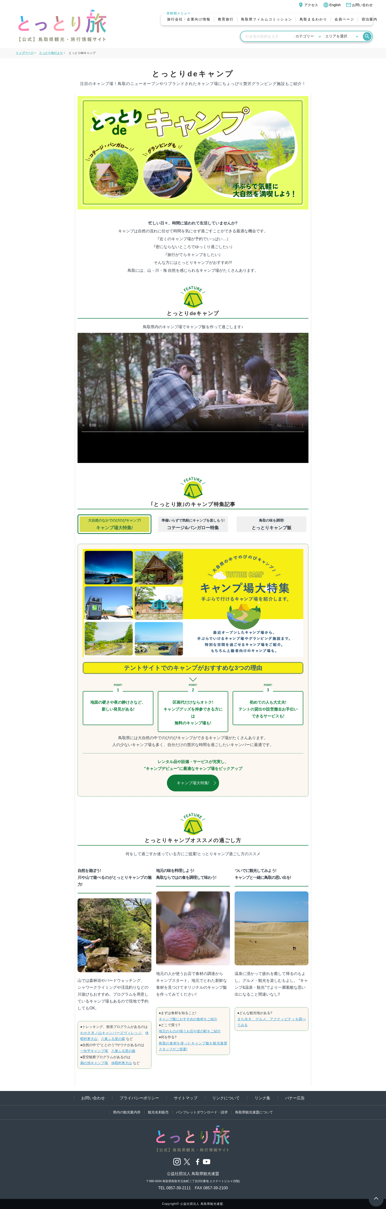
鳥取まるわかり (313, 19)
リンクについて (226, 1098)
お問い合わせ (359, 5)
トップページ (24, 53)
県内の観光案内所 (127, 1112)
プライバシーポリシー (139, 1098)
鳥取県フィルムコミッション (266, 19)
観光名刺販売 (158, 1112)
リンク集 (262, 1098)
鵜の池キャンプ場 (94, 1063)
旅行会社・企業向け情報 (188, 19)
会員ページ (344, 19)
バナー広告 (295, 1098)
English (332, 5)
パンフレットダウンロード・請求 (202, 1112)
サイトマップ (185, 1098)
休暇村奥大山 (121, 1063)
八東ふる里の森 (113, 1039)
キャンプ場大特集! (193, 783)
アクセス (308, 5)
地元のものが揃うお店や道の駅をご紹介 (190, 1031)
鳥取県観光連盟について (254, 1112)
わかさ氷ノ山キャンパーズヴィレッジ (111, 1033)
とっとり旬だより (51, 53)
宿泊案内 (369, 19)
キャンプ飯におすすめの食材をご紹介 (188, 1019)
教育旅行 (226, 19)
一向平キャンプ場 (94, 1051)
